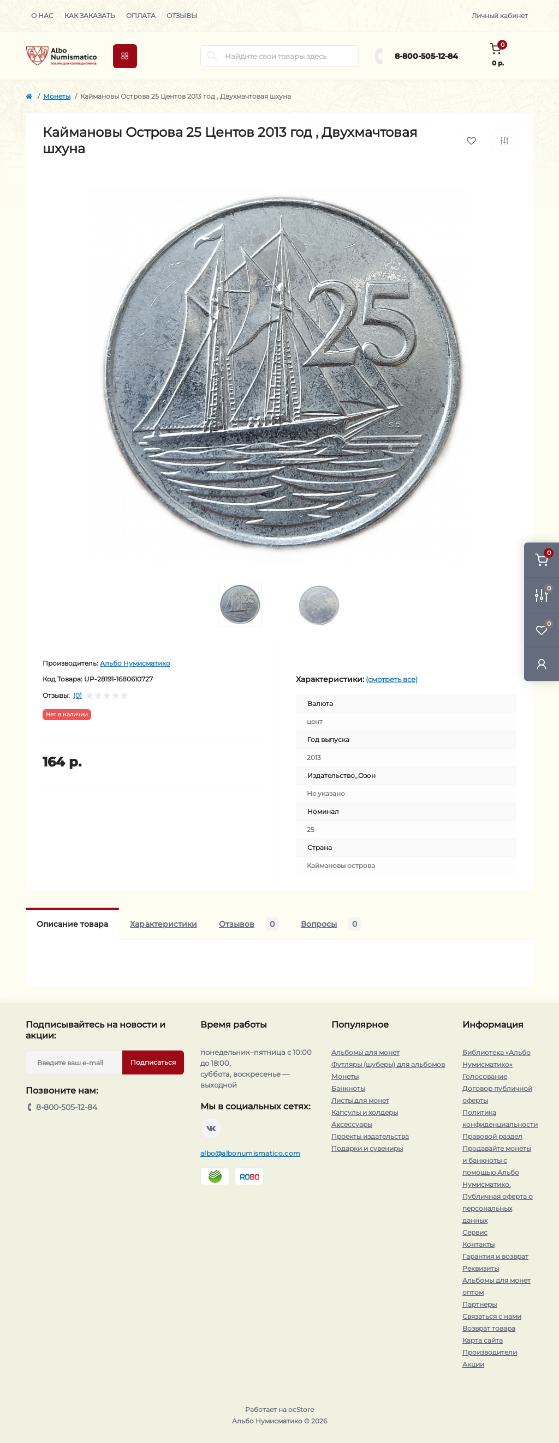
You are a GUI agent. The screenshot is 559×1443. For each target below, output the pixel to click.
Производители (489, 1352)
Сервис (474, 1232)
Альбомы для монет (365, 1052)
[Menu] (125, 56)
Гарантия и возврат (495, 1256)
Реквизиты (480, 1268)
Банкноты (348, 1088)
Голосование (484, 1076)
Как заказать (89, 15)
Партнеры (479, 1304)
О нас (42, 15)
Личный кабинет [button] (500, 15)
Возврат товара (488, 1328)
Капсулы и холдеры (364, 1112)
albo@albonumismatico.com (250, 1153)
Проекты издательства (370, 1136)
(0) (77, 695)
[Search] (212, 56)
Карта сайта (482, 1340)
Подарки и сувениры (367, 1148)
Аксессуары (351, 1124)
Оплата (141, 15)
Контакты (478, 1244)
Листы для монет (360, 1100)
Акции (473, 1364)
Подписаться (153, 1062)
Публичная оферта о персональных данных (497, 1208)
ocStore (301, 1409)
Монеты (56, 96)
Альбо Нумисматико (135, 663)
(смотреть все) (392, 679)
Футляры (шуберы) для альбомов (388, 1064)
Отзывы (182, 15)
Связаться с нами (491, 1316)
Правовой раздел (492, 1136)
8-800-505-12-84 (426, 56)
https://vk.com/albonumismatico (211, 1128)
